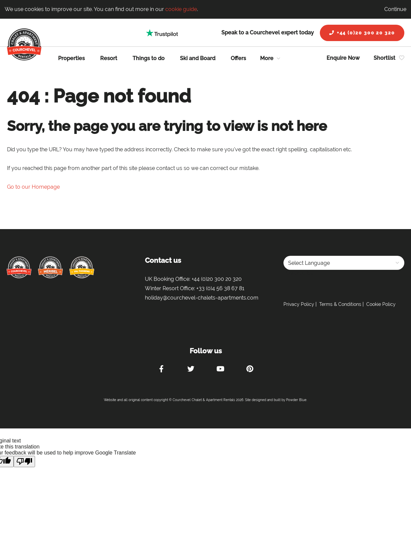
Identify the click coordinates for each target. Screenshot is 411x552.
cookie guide (181, 9)
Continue (395, 9)
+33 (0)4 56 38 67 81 (220, 288)
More (266, 58)
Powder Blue (296, 400)
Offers (238, 58)
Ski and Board (197, 58)
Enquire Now (343, 58)
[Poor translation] (24, 461)
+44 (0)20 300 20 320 (362, 32)
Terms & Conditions (340, 304)
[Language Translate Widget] (343, 263)
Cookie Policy (381, 304)
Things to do (149, 58)
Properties (71, 58)
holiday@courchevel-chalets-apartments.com (201, 298)
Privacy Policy (298, 304)
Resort (108, 58)
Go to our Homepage (33, 187)
